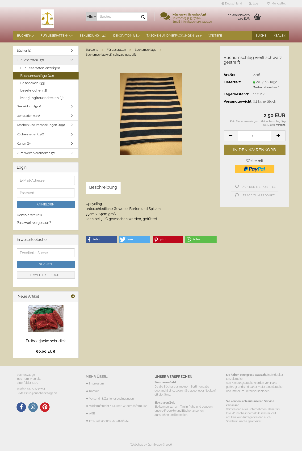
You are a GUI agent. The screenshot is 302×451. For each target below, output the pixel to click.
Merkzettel (276, 3)
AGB (92, 413)
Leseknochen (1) (33, 90)
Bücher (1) (25, 35)
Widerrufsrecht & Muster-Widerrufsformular (118, 406)
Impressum (96, 383)
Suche (261, 35)
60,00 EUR (45, 351)
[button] (231, 3)
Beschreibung (103, 187)
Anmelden (46, 204)
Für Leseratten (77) (56, 35)
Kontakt (94, 391)
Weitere (215, 35)
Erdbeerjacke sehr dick (46, 341)
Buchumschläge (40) (37, 76)
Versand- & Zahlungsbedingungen (111, 398)
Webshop (136, 444)
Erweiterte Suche (45, 275)
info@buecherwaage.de (41, 393)
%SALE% (279, 35)
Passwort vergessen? (34, 223)
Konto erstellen (29, 215)
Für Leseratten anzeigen (40, 68)
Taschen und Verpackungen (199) (174, 35)
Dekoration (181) (126, 35)
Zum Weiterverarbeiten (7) (36, 153)
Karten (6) (23, 143)
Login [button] (254, 3)
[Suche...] (91, 16)
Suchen (45, 264)
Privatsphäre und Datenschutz (109, 420)
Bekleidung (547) (93, 35)
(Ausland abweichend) (266, 87)
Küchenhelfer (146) (30, 134)
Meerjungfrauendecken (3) (41, 98)
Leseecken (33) (32, 83)
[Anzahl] (254, 135)
